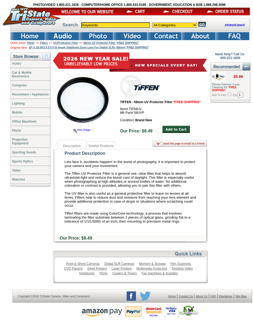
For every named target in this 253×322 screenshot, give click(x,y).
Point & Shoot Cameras (82, 264)
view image (81, 129)
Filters (44, 42)
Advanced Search (235, 24)
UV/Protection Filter (65, 42)
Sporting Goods (24, 152)
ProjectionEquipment (20, 141)
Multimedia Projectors (151, 268)
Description (72, 146)
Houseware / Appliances (30, 94)
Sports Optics (22, 161)
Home (172, 296)
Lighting (18, 103)
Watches (18, 179)
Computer (19, 85)
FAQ (213, 296)
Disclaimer (225, 296)
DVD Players (73, 268)
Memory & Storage (152, 264)
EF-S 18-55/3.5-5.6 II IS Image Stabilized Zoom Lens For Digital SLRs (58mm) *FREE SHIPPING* (89, 47)
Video (16, 170)
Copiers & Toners (124, 273)
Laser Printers (122, 268)
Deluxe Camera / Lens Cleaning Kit (226, 87)
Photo (30, 42)
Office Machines (24, 121)
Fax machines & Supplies (160, 273)
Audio (16, 63)
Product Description (85, 153)
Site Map (241, 296)
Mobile (17, 112)
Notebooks (86, 273)
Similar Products (101, 146)
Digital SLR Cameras (119, 264)
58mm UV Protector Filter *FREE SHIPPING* (111, 42)
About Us (201, 296)
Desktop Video (182, 268)
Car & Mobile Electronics (21, 74)
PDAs (103, 273)
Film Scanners (180, 264)
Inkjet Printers (97, 268)
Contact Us (186, 296)
